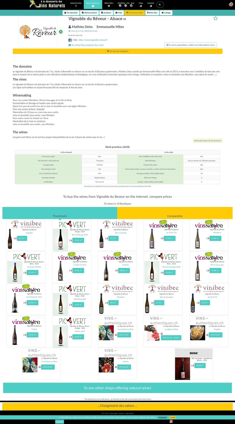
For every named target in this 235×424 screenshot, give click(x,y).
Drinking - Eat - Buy (126, 5)
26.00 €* (78, 336)
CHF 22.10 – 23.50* (171, 337)
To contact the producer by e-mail (85, 45)
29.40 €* (32, 335)
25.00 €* (78, 270)
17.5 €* (159, 302)
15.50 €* (32, 272)
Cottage (166, 12)
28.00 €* (124, 270)
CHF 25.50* (215, 335)
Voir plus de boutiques (117, 51)
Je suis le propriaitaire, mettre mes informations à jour (191, 45)
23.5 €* (22, 238)
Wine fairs (108, 4)
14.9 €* (205, 302)
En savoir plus (163, 417)
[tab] (59, 213)
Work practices (89, 12)
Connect (59, 421)
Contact (150, 4)
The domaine (71, 12)
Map (141, 4)
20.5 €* (113, 302)
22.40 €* (215, 238)
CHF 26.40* (124, 367)
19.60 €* (215, 270)
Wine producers (93, 4)
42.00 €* (32, 302)
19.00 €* (170, 272)
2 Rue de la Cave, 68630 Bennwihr (83, 31)
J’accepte (172, 417)
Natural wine (76, 4)
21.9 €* (113, 238)
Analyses (106, 12)
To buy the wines (134, 12)
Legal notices (129, 413)
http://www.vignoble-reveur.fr (93, 39)
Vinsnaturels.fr (48, 4)
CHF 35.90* (124, 335)
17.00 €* (170, 238)
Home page (114, 413)
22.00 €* (78, 240)
